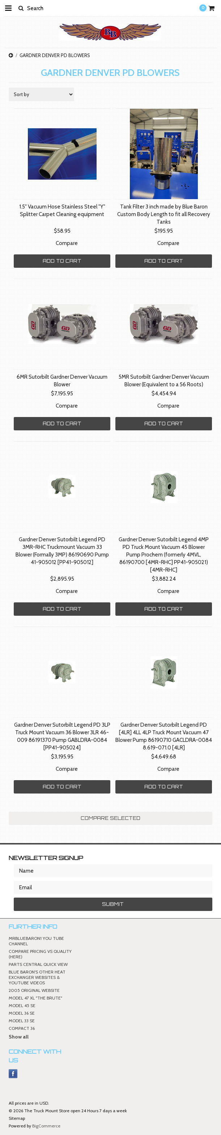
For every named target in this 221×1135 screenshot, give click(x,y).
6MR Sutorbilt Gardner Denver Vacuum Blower (62, 381)
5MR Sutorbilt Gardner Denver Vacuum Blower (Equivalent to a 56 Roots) (164, 381)
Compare (67, 243)
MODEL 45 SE (22, 1005)
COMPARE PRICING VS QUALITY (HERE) (40, 954)
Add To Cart (62, 261)
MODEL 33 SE (22, 1020)
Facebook (13, 1073)
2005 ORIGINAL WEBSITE (34, 990)
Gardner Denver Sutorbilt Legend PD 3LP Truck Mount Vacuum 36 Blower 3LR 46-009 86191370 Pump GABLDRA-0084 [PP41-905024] (62, 736)
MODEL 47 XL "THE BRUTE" (35, 998)
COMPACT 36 (22, 1028)
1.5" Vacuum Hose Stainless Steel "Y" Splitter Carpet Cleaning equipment (62, 210)
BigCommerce (46, 1125)
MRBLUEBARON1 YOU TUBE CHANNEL (36, 941)
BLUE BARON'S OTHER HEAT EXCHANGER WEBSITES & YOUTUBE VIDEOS (37, 977)
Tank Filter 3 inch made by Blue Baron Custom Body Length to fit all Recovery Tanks (163, 214)
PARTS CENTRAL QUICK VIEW (38, 964)
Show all (19, 1036)
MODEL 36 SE (22, 1013)
